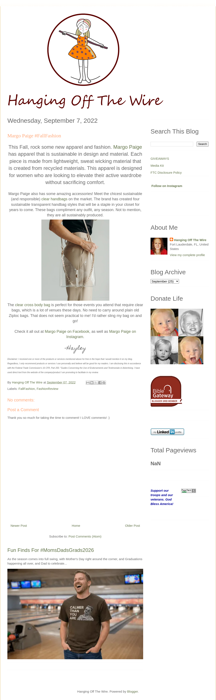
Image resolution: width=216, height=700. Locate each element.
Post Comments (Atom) (84, 536)
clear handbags (54, 199)
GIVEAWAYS (160, 158)
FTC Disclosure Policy (166, 172)
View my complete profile (187, 255)
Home (76, 525)
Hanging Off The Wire (190, 240)
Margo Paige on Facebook (67, 331)
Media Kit (157, 165)
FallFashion (27, 388)
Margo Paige (127, 147)
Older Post (132, 525)
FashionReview (47, 388)
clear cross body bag (32, 305)
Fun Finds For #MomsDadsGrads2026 (50, 550)
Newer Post (19, 525)
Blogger (132, 691)
